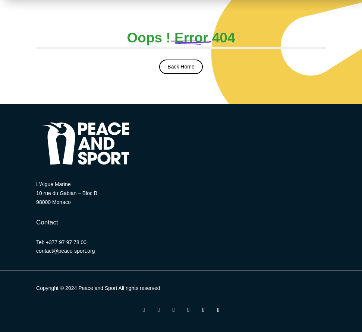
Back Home (180, 67)
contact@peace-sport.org (65, 251)
